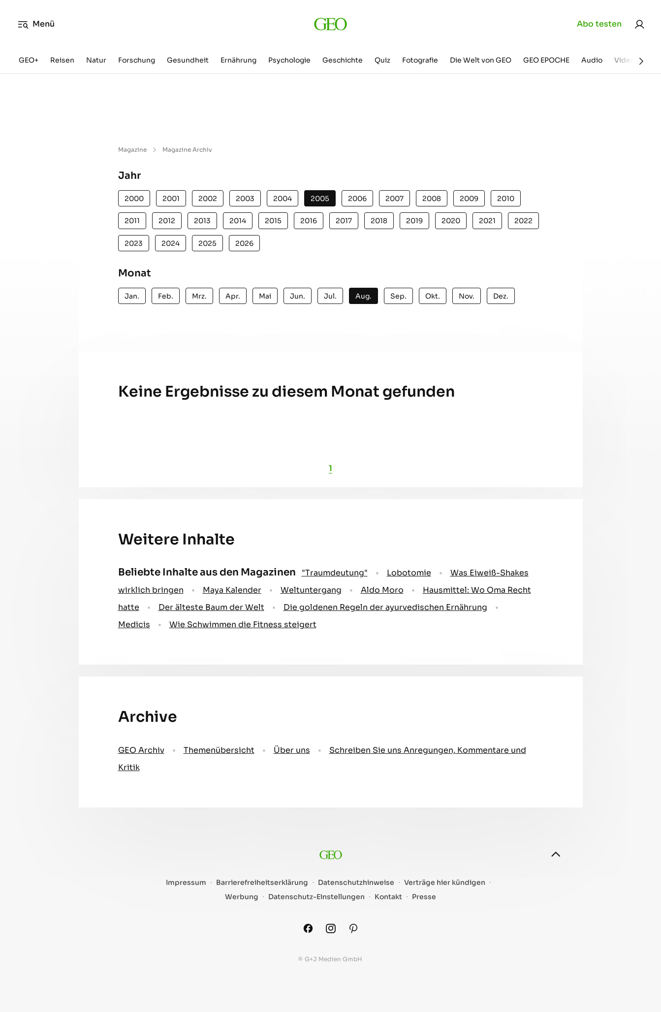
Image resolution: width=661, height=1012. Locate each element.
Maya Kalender (232, 590)
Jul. (330, 296)
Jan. (132, 296)
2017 (344, 220)
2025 (207, 243)
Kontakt (388, 897)
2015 (273, 220)
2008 (431, 198)
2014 (237, 220)
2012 (166, 220)
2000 (134, 198)
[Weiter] (641, 61)
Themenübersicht (219, 750)
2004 (282, 198)
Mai (265, 296)
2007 (394, 198)
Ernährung (238, 60)
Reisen (62, 60)
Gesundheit (188, 60)
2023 (134, 243)
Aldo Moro (382, 590)
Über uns (292, 750)
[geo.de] (330, 24)
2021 (487, 220)
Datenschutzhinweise (356, 882)
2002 (207, 198)
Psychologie (289, 60)
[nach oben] (555, 854)
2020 (450, 220)
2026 (244, 243)
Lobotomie (409, 573)
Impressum (186, 882)
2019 (414, 220)
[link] (639, 24)
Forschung (136, 60)
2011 (132, 220)
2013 (202, 220)
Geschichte (342, 60)
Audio (591, 60)
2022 (523, 220)
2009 (469, 198)
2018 (379, 220)
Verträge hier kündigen (444, 882)
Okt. (432, 296)
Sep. (398, 296)
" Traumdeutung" (335, 573)
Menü (36, 24)
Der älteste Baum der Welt (211, 607)
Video (624, 60)
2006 (357, 198)
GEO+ (28, 60)
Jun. (297, 296)
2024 (170, 243)
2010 (505, 198)
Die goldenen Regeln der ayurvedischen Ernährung (385, 607)
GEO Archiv (141, 750)
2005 (320, 198)
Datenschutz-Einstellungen (316, 897)
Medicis (134, 624)
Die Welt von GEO (480, 60)
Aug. (363, 296)
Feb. (165, 296)
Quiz (382, 60)
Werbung (241, 897)
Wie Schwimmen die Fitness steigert (242, 624)
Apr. (232, 296)
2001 (171, 198)
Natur (96, 60)
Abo (599, 24)
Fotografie (420, 60)
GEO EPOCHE (546, 60)
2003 (245, 198)
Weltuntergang (311, 590)
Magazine (132, 149)
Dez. (500, 296)
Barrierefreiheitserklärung (262, 882)
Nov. (466, 296)
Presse (424, 897)
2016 (308, 220)
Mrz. (199, 296)
